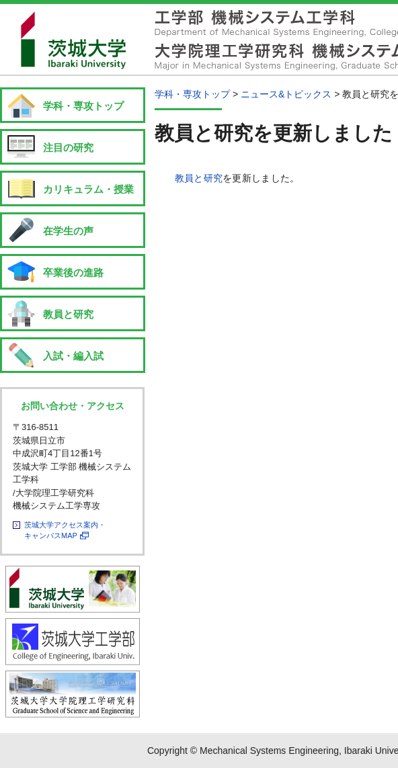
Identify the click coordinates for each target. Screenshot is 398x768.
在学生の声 (68, 231)
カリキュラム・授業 (88, 189)
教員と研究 (199, 178)
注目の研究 (68, 147)
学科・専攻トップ (83, 106)
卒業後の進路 (73, 272)
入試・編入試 (73, 355)
